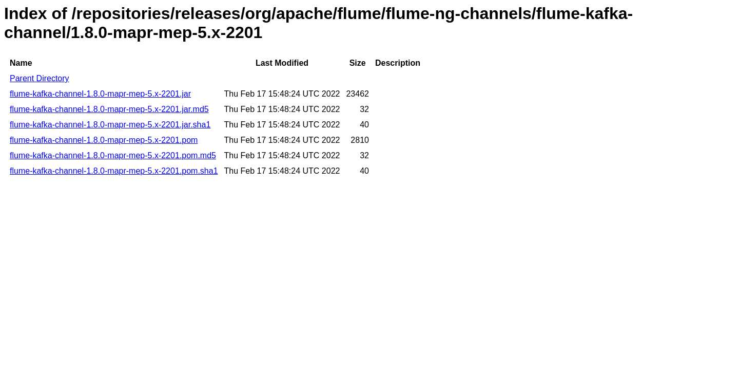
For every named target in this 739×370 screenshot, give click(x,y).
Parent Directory (39, 78)
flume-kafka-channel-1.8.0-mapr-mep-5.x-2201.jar (100, 93)
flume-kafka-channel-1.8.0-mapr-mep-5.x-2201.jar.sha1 (110, 124)
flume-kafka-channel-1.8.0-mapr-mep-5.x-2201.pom (104, 140)
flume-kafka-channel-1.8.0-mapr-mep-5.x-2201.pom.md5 (113, 155)
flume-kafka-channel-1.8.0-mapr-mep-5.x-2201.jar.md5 (109, 109)
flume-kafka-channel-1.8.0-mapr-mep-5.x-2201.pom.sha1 (114, 170)
